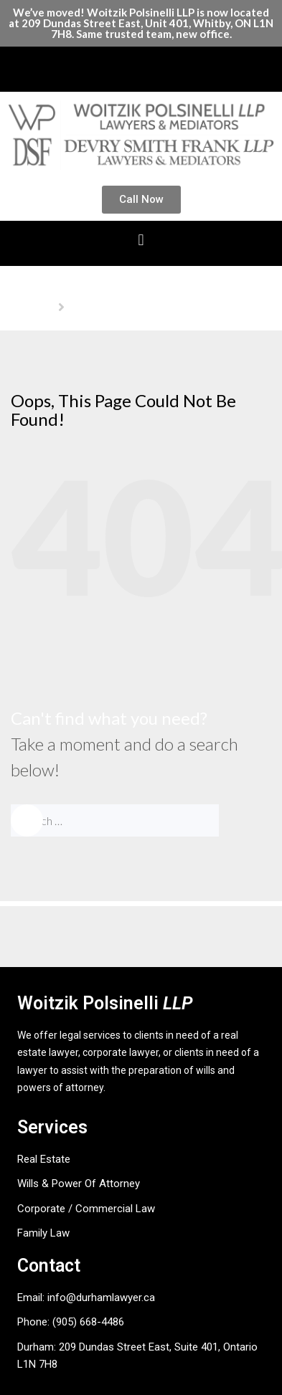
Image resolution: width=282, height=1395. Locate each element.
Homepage (32, 306)
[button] (141, 65)
